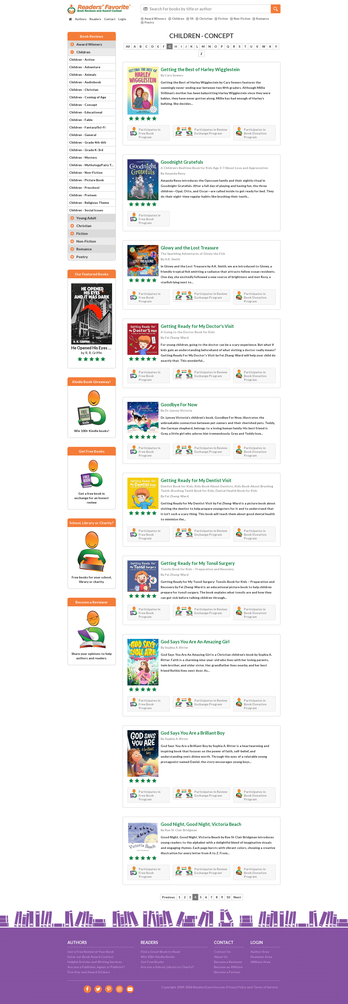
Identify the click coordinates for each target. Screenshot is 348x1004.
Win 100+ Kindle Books (158, 957)
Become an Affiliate (228, 967)
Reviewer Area (261, 957)
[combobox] (210, 9)
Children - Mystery (83, 157)
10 (228, 897)
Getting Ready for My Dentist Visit (196, 480)
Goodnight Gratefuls (182, 162)
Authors (81, 19)
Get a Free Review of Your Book (90, 951)
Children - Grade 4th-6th (87, 142)
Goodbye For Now (179, 404)
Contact (109, 19)
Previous (168, 897)
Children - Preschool (84, 187)
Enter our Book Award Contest (90, 957)
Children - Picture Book (86, 180)
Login (122, 19)
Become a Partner (227, 972)
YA (190, 18)
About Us (221, 957)
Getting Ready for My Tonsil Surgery (198, 563)
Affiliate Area (260, 962)
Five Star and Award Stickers (88, 972)
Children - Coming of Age (87, 97)
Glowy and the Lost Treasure (189, 247)
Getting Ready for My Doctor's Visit (197, 326)
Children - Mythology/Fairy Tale (92, 165)
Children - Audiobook (85, 82)
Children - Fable (81, 120)
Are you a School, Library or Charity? (167, 967)
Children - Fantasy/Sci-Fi (87, 127)
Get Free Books (152, 962)
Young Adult (86, 218)
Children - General (82, 135)
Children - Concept (83, 105)
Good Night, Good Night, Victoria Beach (201, 824)
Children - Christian (83, 89)
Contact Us (222, 951)
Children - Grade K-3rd (86, 150)
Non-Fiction (240, 18)
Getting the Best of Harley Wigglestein (200, 69)
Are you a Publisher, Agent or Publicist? (96, 967)
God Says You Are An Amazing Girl (195, 641)
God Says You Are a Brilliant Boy (193, 732)
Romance (260, 18)
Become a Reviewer (228, 962)
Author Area (260, 951)
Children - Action (82, 59)
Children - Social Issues (86, 210)
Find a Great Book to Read (160, 951)
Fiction (221, 18)
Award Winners (153, 18)
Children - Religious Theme (89, 202)
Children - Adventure (84, 67)
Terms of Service (265, 987)
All (128, 46)
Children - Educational (85, 112)
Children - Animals (82, 74)
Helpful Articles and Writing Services (94, 962)
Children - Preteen (83, 195)
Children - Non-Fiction (86, 172)
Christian (204, 18)
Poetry (147, 22)
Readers (95, 19)
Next (237, 897)
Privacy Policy (236, 987)
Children (176, 18)
